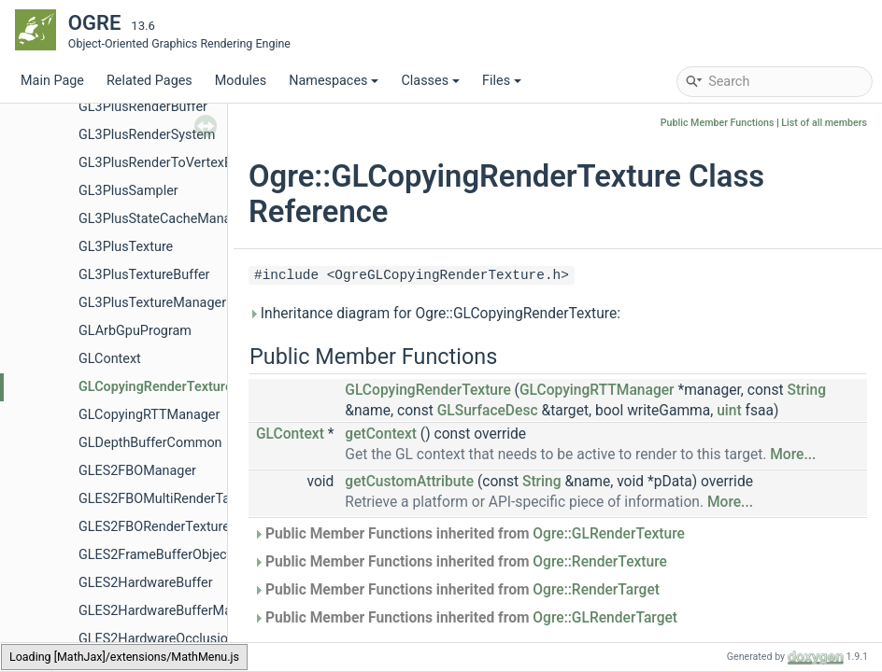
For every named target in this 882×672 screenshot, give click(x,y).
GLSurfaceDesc (487, 410)
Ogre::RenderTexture (600, 561)
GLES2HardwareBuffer (145, 583)
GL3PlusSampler (128, 191)
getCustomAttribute (409, 481)
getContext (381, 434)
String (806, 390)
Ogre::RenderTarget (596, 589)
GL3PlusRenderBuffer (142, 107)
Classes (430, 81)
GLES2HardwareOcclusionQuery (174, 639)
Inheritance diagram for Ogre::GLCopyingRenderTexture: (434, 313)
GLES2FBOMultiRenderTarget (165, 499)
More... (793, 454)
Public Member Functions (718, 123)
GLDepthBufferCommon (150, 443)
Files (501, 81)
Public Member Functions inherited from (469, 533)
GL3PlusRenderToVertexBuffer (169, 163)
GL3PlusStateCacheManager (164, 219)
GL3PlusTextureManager (152, 303)
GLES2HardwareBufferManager (171, 611)
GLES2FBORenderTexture (154, 527)
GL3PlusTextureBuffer (144, 275)
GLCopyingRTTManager (149, 415)
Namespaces (333, 81)
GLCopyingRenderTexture (155, 387)
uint (729, 410)
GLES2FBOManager (137, 471)
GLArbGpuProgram (135, 331)
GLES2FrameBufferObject (154, 555)
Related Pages (149, 81)
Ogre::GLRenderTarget (605, 617)
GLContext (109, 359)
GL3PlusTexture (125, 247)
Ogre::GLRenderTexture (609, 533)
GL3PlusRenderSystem (146, 135)
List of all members (824, 123)
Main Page (52, 81)
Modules (240, 81)
